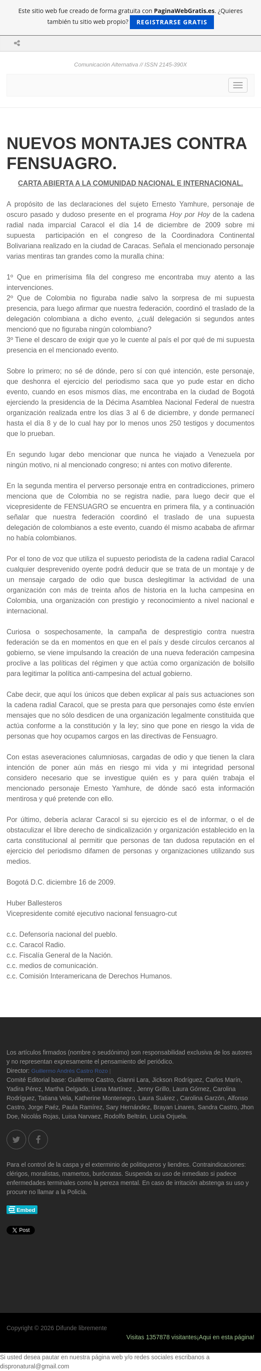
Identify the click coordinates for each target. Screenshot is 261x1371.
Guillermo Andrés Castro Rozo (69, 1071)
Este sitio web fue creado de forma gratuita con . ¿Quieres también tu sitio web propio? (130, 18)
